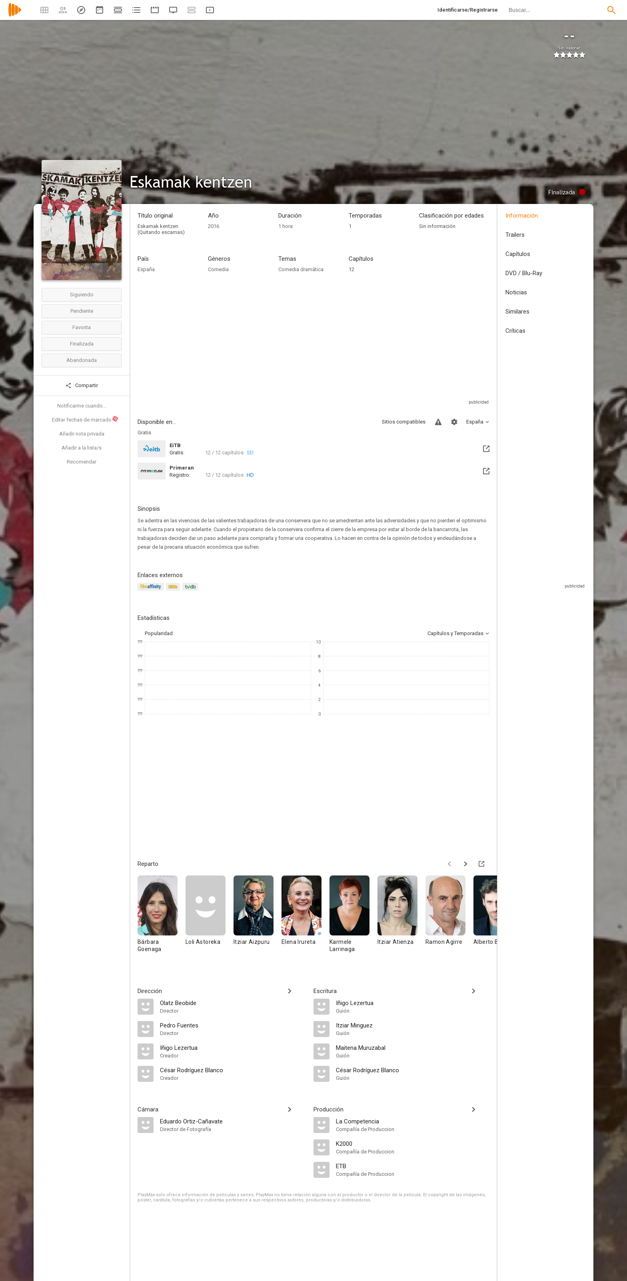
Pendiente (81, 311)
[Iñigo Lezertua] (233, 1047)
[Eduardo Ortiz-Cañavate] (233, 1121)
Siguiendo (82, 295)
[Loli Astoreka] (210, 917)
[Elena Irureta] (305, 917)
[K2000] (412, 1143)
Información (521, 215)
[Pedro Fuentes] (233, 1025)
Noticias (516, 292)
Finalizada (82, 344)
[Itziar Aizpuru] (258, 917)
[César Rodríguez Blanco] (233, 1070)
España (146, 269)
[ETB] (412, 1166)
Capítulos (517, 254)
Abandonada (81, 360)
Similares (517, 311)
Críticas (515, 330)
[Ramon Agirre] (449, 917)
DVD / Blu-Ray (523, 273)
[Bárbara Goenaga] (162, 917)
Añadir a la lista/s (82, 448)
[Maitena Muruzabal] (412, 1047)
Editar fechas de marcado (85, 419)
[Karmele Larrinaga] (353, 917)
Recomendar (81, 462)
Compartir (81, 385)
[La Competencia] (412, 1121)
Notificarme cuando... (81, 406)
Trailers (515, 234)
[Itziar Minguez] (412, 1025)
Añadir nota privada (81, 434)
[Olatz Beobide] (233, 1003)
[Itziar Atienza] (401, 917)
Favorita (81, 327)
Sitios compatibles (403, 422)
